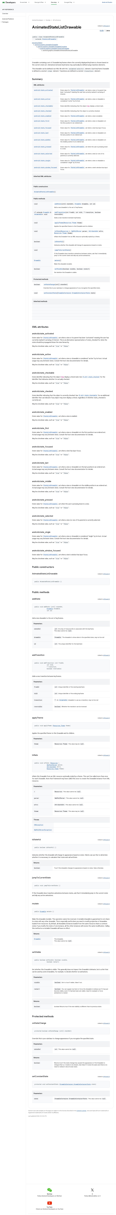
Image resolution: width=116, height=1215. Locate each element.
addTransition (60, 212)
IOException (38, 825)
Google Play (68, 2)
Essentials (23, 2)
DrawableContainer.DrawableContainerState (74, 293)
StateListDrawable (49, 39)
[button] (12, 22)
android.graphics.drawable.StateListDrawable (54, 48)
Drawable (78, 204)
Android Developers (37, 20)
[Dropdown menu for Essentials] (29, 2)
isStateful (59, 241)
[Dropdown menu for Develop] (59, 2)
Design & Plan (39, 2)
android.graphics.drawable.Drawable (46, 45)
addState (58, 204)
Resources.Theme (70, 223)
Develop (48, 20)
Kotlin (102, 31)
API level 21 (106, 26)
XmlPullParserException (43, 830)
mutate (57, 260)
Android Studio (107, 2)
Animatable (38, 214)
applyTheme (59, 223)
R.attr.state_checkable (88, 395)
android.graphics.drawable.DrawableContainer (52, 47)
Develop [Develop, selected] (54, 2)
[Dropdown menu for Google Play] (74, 2)
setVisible (59, 269)
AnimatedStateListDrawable (44, 192)
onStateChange (49, 284)
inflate (57, 231)
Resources (64, 231)
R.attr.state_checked (91, 377)
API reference (8, 9)
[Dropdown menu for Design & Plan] (46, 2)
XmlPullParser (76, 231)
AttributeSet (93, 231)
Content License (81, 1110)
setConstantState (50, 293)
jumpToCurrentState (62, 250)
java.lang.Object (37, 43)
